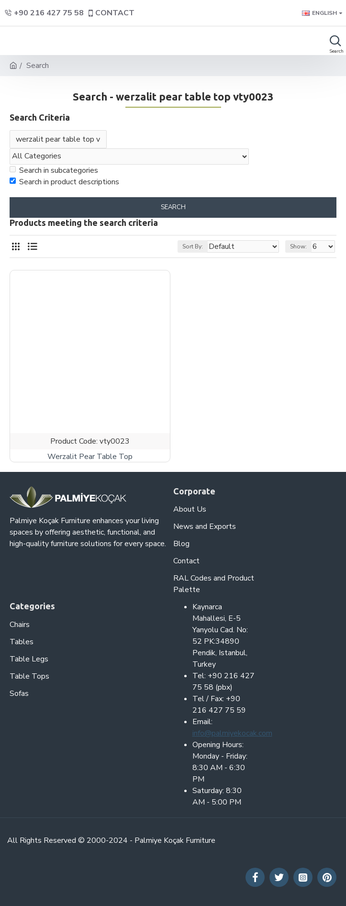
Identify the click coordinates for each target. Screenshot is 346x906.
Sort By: (192, 247)
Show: (298, 247)
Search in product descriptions (64, 182)
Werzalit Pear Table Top (90, 457)
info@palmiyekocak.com (232, 733)
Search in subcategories (54, 170)
